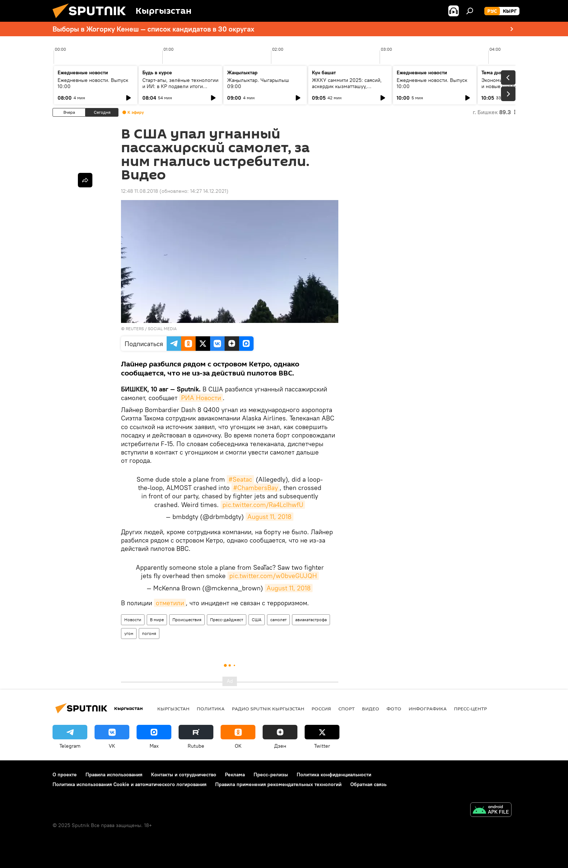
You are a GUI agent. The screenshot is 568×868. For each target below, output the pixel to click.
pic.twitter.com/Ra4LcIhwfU (262, 505)
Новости (132, 619)
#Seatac (240, 479)
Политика (211, 708)
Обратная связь (368, 784)
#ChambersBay (255, 487)
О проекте (65, 774)
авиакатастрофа (311, 619)
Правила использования (113, 774)
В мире (157, 619)
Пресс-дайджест (226, 619)
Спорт (346, 708)
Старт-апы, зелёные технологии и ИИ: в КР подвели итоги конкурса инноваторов (180, 86)
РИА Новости (201, 398)
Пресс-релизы (271, 774)
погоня (149, 633)
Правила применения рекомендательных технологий (278, 784)
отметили (170, 603)
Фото (394, 708)
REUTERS (135, 328)
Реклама (235, 774)
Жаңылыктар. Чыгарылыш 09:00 (258, 83)
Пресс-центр (470, 708)
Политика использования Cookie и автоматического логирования (129, 784)
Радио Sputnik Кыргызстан (268, 708)
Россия (321, 708)
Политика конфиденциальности (334, 774)
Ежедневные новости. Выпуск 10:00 (93, 83)
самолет (278, 619)
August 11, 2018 (269, 516)
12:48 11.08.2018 (139, 191)
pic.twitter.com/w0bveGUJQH (273, 576)
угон (128, 633)
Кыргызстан (173, 708)
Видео (370, 708)
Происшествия (186, 619)
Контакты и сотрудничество (183, 774)
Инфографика (428, 708)
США (257, 619)
